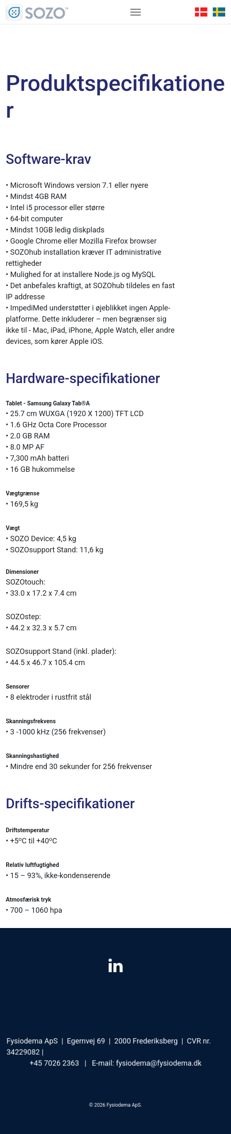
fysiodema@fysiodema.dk (158, 1062)
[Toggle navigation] (135, 12)
